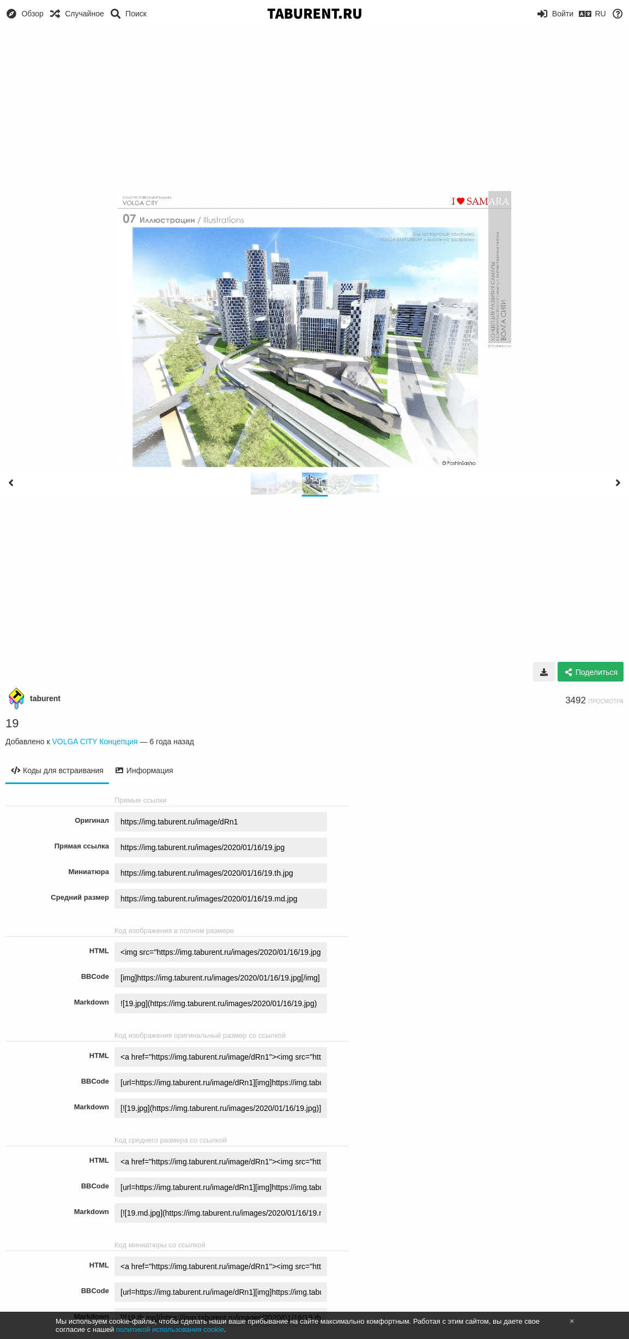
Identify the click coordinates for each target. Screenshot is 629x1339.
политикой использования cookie (170, 1329)
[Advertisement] (314, 109)
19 (12, 723)
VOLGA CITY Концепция (94, 741)
